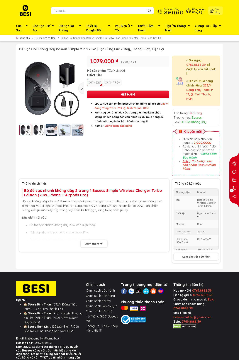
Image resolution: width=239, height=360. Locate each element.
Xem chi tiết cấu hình (196, 256)
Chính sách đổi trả (98, 301)
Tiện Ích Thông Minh (178, 28)
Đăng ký (197, 12)
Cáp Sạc (23, 28)
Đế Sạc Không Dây (45, 37)
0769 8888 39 (43, 343)
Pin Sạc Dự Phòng (71, 28)
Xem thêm (94, 243)
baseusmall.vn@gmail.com (43, 338)
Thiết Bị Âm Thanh (150, 28)
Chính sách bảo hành (100, 290)
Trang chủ (23, 37)
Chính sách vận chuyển (101, 306)
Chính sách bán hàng (100, 296)
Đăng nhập (198, 9)
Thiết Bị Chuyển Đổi (99, 28)
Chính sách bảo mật (99, 311)
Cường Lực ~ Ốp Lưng (209, 28)
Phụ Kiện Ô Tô (125, 28)
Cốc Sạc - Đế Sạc (44, 28)
